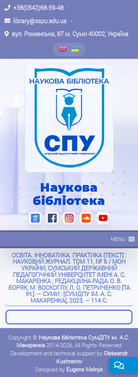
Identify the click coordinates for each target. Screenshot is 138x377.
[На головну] (69, 118)
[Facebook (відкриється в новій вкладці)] (52, 218)
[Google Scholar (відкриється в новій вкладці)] (35, 218)
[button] (118, 239)
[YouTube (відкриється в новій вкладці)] (103, 218)
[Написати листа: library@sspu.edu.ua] (35, 21)
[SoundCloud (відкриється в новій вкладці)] (86, 218)
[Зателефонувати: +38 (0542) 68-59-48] (34, 8)
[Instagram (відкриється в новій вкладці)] (69, 218)
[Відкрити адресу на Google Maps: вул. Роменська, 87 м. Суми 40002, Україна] (66, 34)
